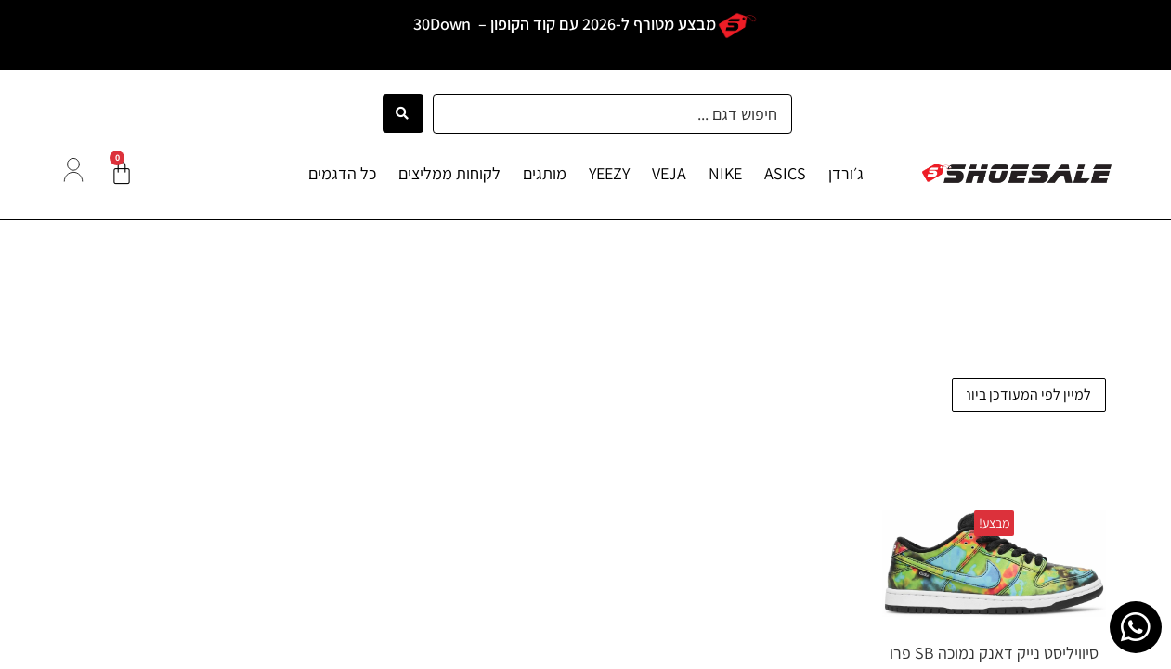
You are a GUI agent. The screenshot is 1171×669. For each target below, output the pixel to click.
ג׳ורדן (846, 173)
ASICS (785, 173)
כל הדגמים (342, 173)
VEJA (669, 173)
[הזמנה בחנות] (1029, 395)
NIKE (725, 173)
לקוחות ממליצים (449, 173)
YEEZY (609, 173)
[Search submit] (403, 113)
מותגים (544, 173)
